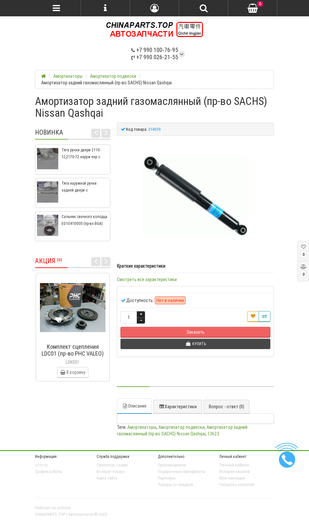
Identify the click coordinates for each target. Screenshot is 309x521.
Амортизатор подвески (181, 427)
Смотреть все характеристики (147, 279)
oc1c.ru (41, 465)
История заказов (234, 471)
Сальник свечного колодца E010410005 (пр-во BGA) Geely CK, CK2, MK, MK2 (84, 223)
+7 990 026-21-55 (154, 57)
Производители (172, 465)
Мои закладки (232, 478)
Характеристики (178, 407)
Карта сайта (107, 478)
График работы (48, 471)
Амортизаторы (141, 427)
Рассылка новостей (236, 484)
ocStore (63, 508)
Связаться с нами (112, 465)
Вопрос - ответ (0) (226, 407)
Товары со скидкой (175, 484)
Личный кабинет (234, 465)
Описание (134, 406)
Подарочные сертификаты (182, 471)
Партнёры (166, 478)
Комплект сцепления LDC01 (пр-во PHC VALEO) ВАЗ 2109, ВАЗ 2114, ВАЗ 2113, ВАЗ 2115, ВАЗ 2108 (73, 357)
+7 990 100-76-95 (154, 50)
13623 (213, 434)
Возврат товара (111, 471)
